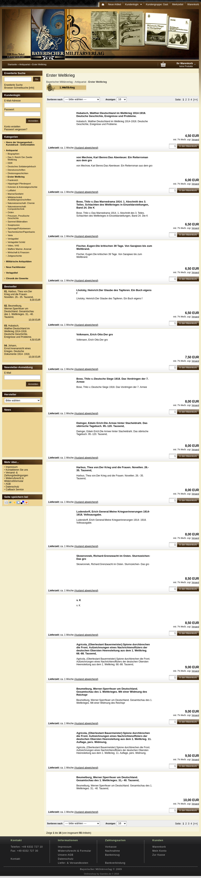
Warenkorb (193, 4)
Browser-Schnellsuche (16, 87)
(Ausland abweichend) (86, 147)
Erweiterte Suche (13, 85)
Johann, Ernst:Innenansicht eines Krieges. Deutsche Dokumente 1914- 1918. (17, 349)
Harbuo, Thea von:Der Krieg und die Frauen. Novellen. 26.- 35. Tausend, (19, 294)
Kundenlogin (133, 4)
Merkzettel (177, 4)
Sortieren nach (55, 99)
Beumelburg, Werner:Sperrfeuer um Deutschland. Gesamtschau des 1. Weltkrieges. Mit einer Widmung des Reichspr (111, 691)
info (31, 87)
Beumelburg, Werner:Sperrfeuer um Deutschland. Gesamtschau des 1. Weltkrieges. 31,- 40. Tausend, (107, 779)
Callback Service (15, 489)
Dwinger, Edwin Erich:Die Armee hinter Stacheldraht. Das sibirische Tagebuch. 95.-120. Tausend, (112, 424)
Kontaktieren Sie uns (17, 469)
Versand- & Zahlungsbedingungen (16, 474)
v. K (78, 600)
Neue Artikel (114, 4)
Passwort (9, 109)
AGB (8, 483)
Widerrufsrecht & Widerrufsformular (14, 479)
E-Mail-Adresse (12, 100)
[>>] (195, 99)
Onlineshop (90, 874)
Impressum (11, 467)
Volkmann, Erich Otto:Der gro (94, 334)
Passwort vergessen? (15, 129)
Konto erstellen (12, 126)
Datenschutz (12, 486)
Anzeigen (110, 99)
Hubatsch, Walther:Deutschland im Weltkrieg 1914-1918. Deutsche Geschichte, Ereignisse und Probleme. (111, 115)
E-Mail (7, 372)
